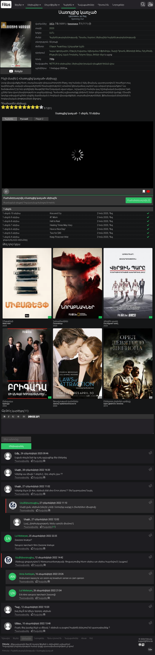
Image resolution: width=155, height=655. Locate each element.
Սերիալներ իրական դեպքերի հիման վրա (93, 63)
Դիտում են (103, 4)
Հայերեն (68, 4)
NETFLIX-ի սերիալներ (60, 63)
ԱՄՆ (51, 33)
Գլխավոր (6, 638)
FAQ (91, 638)
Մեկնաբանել (16, 446)
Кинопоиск (73, 24)
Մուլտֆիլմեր (51, 4)
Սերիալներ (34, 4)
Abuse (83, 638)
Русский (24, 119)
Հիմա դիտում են (54, 638)
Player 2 (39, 119)
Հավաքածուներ (86, 4)
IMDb (51, 24)
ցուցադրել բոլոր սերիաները (15, 240)
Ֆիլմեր (19, 4)
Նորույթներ (118, 4)
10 (41, 107)
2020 (51, 28)
